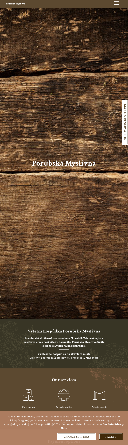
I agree (110, 437)
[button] (113, 400)
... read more (90, 357)
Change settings (76, 437)
